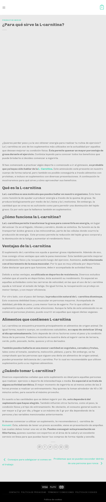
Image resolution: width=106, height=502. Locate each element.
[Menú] (4, 7)
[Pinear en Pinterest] (61, 447)
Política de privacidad (33, 492)
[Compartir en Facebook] (44, 447)
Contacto (14, 492)
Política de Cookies (86, 492)
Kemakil (6, 425)
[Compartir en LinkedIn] (66, 447)
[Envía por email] (55, 447)
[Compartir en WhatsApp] (39, 447)
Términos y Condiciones (61, 492)
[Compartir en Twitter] (50, 447)
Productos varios (11, 20)
